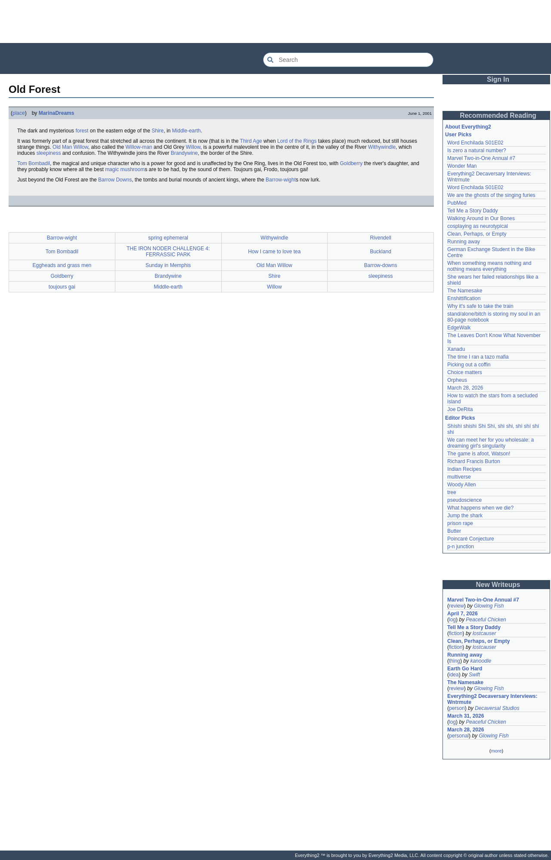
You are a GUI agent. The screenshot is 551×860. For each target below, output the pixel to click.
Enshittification (463, 298)
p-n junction (460, 547)
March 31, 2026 (465, 716)
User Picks (458, 135)
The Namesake (464, 291)
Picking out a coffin (469, 365)
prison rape (460, 523)
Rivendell (380, 238)
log (452, 620)
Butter (454, 531)
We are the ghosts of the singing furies (491, 195)
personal (459, 736)
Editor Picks (460, 418)
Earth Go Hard (464, 669)
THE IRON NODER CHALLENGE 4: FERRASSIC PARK (168, 252)
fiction (455, 633)
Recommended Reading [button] (498, 115)
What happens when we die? (480, 508)
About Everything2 (468, 127)
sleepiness (49, 153)
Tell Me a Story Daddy (472, 211)
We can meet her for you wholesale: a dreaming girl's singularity (490, 443)
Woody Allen (461, 485)
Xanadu (456, 349)
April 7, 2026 (462, 614)
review (456, 606)
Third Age (251, 141)
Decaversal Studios (497, 708)
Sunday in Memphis (168, 265)
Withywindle (382, 147)
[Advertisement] (275, 21)
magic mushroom (125, 169)
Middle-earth (186, 131)
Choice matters (464, 372)
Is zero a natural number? (476, 150)
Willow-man (138, 147)
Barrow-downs (380, 265)
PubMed (457, 203)
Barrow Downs (115, 180)
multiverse (459, 477)
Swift (474, 675)
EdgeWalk (459, 328)
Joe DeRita (460, 409)
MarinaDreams (56, 113)
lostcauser (484, 633)
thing (454, 661)
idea (454, 675)
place (18, 113)
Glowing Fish (489, 606)
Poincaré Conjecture (470, 539)
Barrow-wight (281, 180)
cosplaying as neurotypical (477, 226)
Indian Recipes (464, 469)
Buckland (380, 252)
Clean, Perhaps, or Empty (476, 234)
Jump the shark (465, 516)
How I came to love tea (274, 252)
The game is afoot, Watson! (478, 454)
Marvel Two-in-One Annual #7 (481, 158)
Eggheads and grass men (61, 265)
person (457, 708)
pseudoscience (464, 500)
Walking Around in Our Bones (481, 218)
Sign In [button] (498, 79)
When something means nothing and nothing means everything (489, 266)
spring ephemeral (168, 238)
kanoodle (480, 661)
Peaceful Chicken (486, 620)
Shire (158, 131)
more (496, 750)
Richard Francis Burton (473, 461)
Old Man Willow (70, 147)
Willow (193, 147)
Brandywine (184, 153)
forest (81, 131)
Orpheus (457, 380)
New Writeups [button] (498, 584)
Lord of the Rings (296, 141)
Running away (463, 242)
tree (451, 492)
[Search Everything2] (348, 59)
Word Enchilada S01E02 (475, 143)
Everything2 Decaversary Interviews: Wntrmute (492, 699)
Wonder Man (462, 166)
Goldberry (351, 163)
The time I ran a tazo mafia (478, 357)
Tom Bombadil (33, 163)
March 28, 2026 (465, 388)
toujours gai (62, 287)
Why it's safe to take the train (480, 306)
